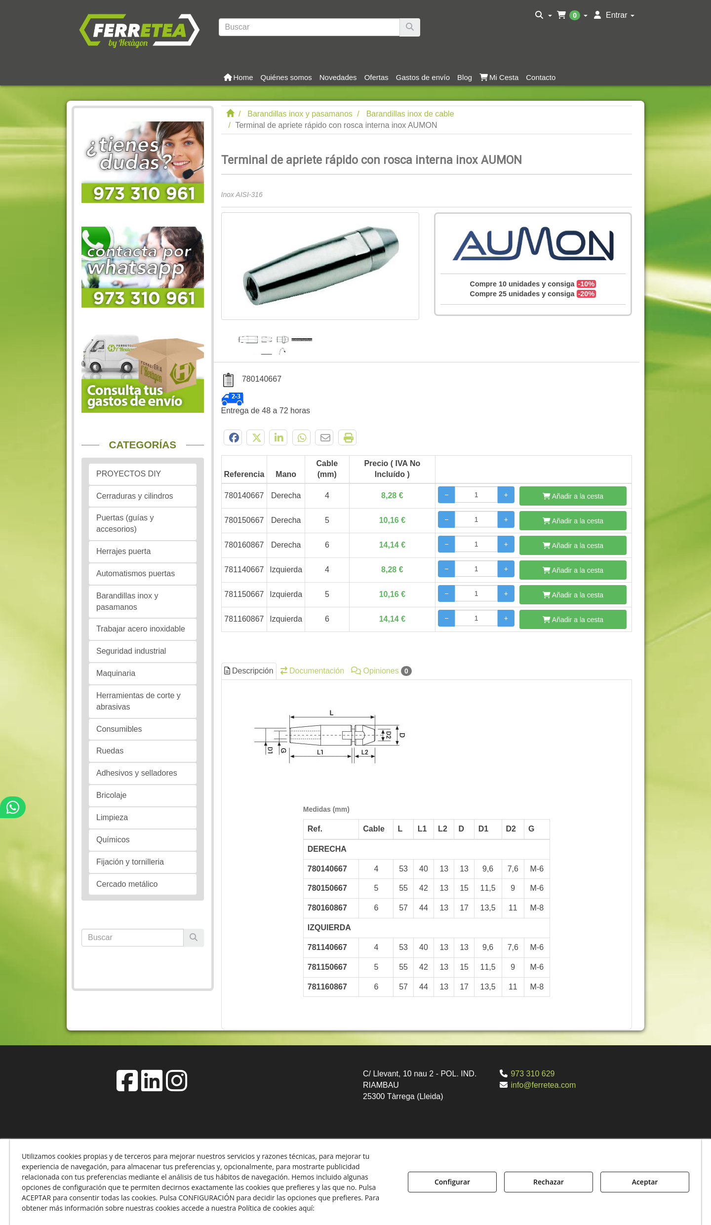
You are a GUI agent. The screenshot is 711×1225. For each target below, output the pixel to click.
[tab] (427, 852)
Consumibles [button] (119, 729)
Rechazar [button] (548, 1181)
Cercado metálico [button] (127, 884)
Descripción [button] (249, 671)
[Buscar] (409, 27)
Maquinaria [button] (115, 673)
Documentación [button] (312, 671)
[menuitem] (543, 15)
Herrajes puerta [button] (123, 551)
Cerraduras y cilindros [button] (134, 496)
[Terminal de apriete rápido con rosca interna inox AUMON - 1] (277, 337)
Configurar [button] (452, 1181)
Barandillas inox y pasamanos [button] (127, 601)
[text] (309, 27)
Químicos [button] (113, 839)
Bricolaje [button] (111, 795)
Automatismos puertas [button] (135, 573)
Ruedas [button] (109, 751)
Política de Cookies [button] (351, 1208)
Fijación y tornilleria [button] (130, 862)
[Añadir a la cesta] (573, 496)
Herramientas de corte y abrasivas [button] (138, 701)
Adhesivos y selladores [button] (136, 773)
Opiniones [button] (381, 671)
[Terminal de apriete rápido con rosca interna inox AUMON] (320, 266)
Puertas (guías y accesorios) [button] (125, 523)
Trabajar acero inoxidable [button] (140, 629)
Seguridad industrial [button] (131, 651)
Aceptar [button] (645, 1181)
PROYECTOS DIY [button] (128, 474)
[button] (139, 29)
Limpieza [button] (112, 817)
